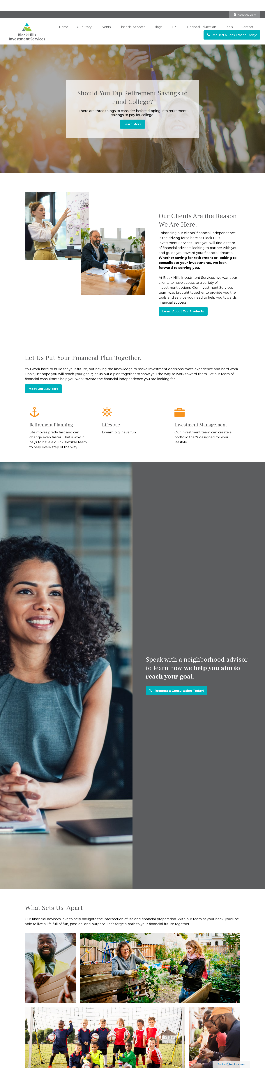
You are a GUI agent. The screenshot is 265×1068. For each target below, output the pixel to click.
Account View (244, 3)
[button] (63, 15)
